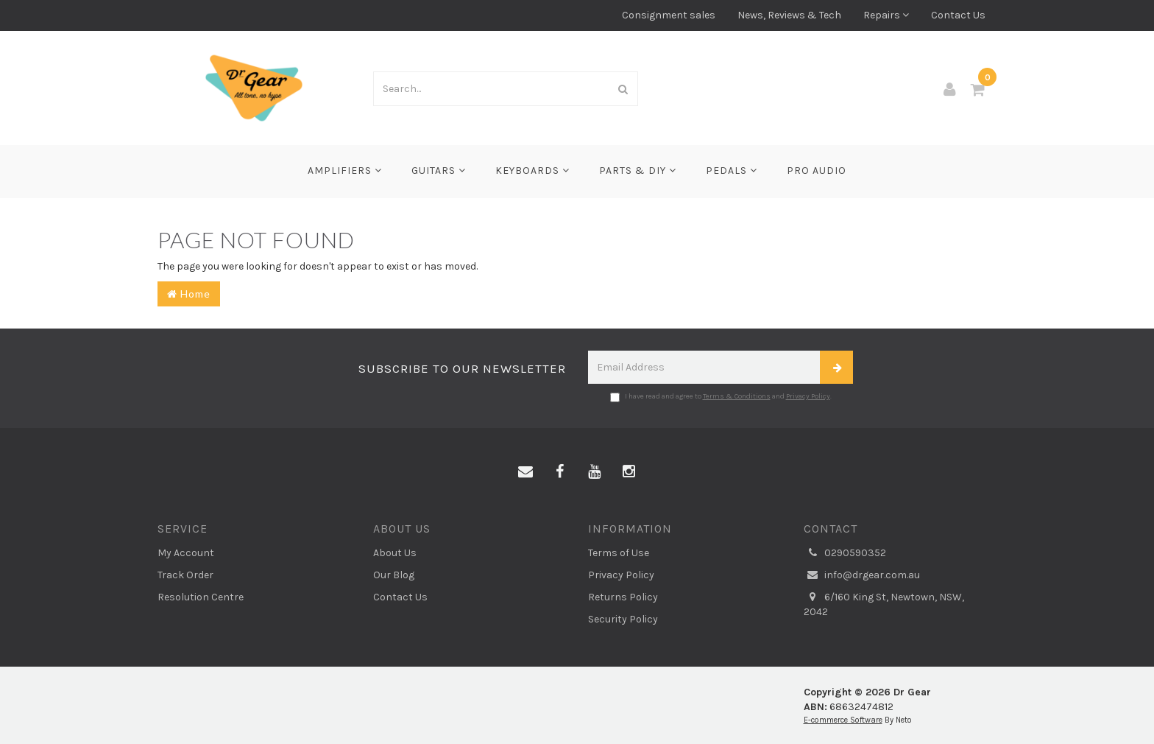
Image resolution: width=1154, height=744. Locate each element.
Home (188, 293)
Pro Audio (816, 170)
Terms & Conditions (737, 396)
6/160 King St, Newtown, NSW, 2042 (884, 604)
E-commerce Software (843, 720)
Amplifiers (345, 170)
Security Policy (623, 619)
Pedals (731, 170)
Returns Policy (623, 597)
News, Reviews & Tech (789, 15)
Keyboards (532, 170)
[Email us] (525, 472)
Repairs (886, 15)
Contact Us (958, 15)
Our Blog (393, 575)
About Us (395, 553)
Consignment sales (668, 15)
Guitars (438, 170)
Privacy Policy (808, 396)
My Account (185, 553)
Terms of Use (618, 553)
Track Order (185, 575)
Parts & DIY (637, 170)
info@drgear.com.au (862, 575)
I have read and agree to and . (721, 397)
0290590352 (845, 553)
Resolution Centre (200, 597)
